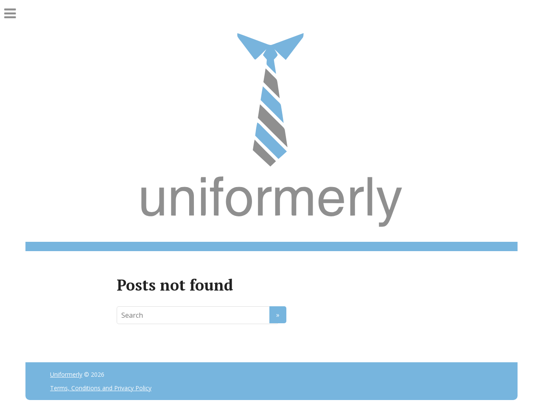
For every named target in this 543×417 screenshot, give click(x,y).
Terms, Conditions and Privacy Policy (100, 388)
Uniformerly (66, 374)
